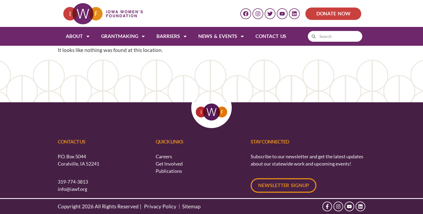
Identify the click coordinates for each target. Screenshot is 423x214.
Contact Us (270, 36)
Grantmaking (123, 36)
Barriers (171, 36)
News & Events (221, 36)
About (78, 36)
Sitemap (191, 206)
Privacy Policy (160, 206)
